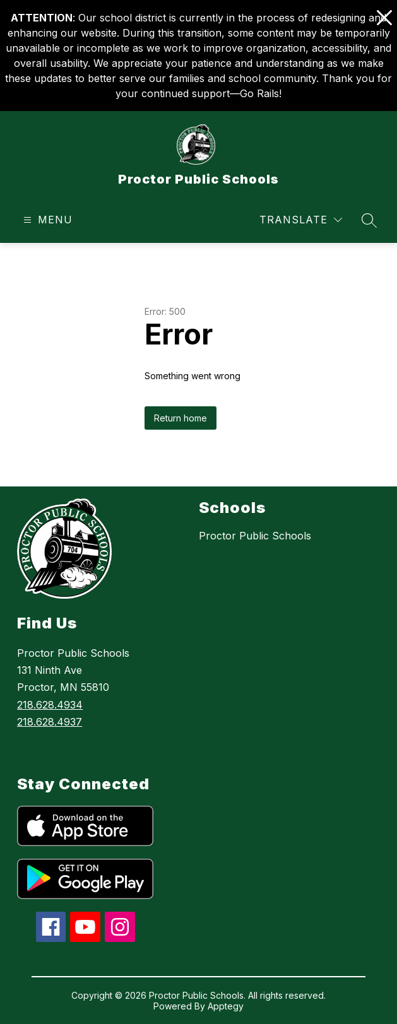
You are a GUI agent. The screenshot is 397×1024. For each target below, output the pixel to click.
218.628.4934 (50, 704)
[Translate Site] (300, 220)
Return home (180, 418)
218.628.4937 (49, 721)
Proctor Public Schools (255, 535)
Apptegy (226, 1006)
